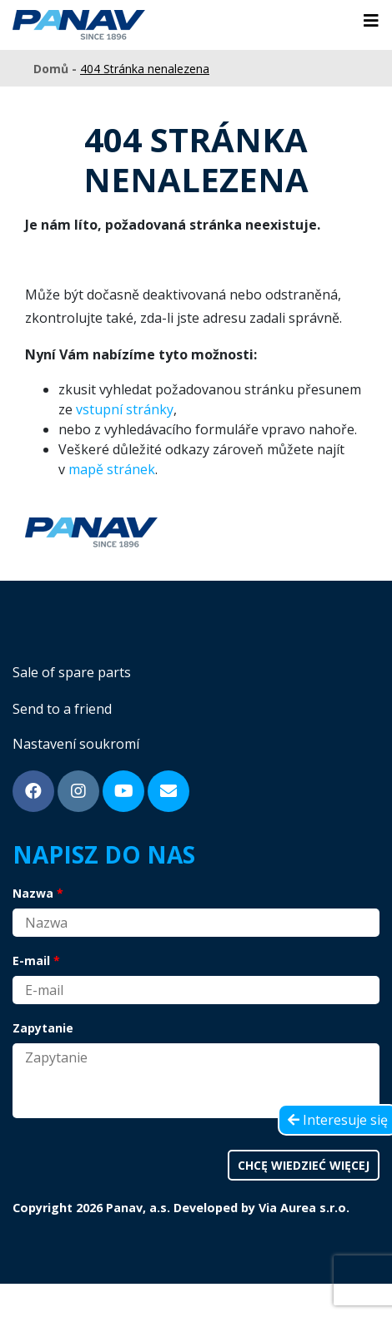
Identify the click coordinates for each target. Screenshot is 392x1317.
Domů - (56, 69)
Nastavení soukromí (76, 744)
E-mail (31, 960)
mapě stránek (111, 469)
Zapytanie (43, 1028)
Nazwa (33, 893)
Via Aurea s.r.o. (304, 1208)
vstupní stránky (124, 409)
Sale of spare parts (72, 672)
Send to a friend (62, 709)
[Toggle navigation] (371, 21)
